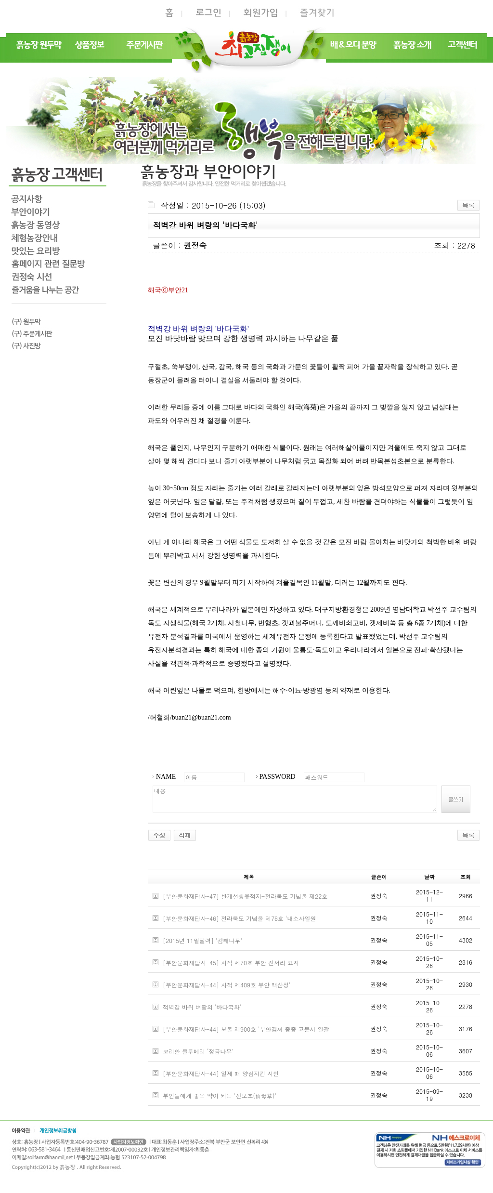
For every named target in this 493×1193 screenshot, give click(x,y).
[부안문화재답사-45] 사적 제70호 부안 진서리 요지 (231, 962)
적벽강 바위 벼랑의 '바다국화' (202, 1007)
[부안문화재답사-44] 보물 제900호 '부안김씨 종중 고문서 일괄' (247, 1029)
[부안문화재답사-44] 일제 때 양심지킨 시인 (221, 1073)
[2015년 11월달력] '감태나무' (202, 940)
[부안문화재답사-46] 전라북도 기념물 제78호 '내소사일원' (240, 918)
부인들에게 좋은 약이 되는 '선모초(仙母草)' (219, 1095)
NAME (166, 776)
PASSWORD (277, 776)
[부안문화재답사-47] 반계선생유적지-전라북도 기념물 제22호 (245, 896)
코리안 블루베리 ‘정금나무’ (198, 1051)
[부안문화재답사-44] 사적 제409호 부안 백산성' (227, 985)
